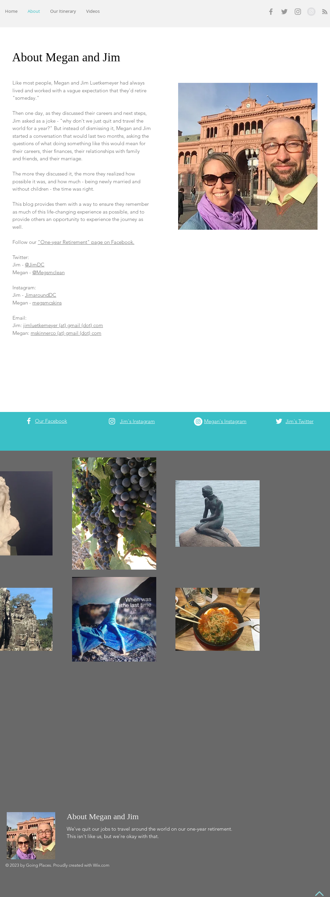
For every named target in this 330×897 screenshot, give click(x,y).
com (96, 333)
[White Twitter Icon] (279, 421)
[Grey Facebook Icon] (271, 11)
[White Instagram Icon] (112, 421)
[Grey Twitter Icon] (284, 11)
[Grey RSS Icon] (325, 11)
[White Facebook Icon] (29, 421)
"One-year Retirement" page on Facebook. (86, 242)
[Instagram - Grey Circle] (311, 11)
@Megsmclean (48, 272)
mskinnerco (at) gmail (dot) (61, 333)
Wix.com (101, 865)
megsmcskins (47, 302)
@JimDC (34, 264)
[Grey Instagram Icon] (298, 11)
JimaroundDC (40, 295)
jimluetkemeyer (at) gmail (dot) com (63, 325)
